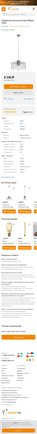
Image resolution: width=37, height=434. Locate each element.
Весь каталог (6, 383)
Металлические (25, 166)
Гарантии (20, 375)
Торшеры (5, 378)
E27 (21, 152)
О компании (21, 368)
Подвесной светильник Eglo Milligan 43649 (7, 206)
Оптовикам (20, 378)
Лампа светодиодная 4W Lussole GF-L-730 (24, 242)
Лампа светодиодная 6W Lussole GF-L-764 (8, 242)
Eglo (21, 123)
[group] (18, 52)
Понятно (18, 430)
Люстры (4, 368)
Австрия (22, 126)
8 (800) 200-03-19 (8, 360)
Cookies (15, 423)
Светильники (6, 380)
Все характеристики (8, 177)
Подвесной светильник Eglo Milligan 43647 (23, 206)
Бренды (19, 371)
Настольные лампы (8, 375)
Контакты (20, 380)
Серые (22, 158)
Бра (3, 371)
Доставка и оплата (23, 373)
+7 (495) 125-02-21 (8, 355)
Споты (4, 373)
